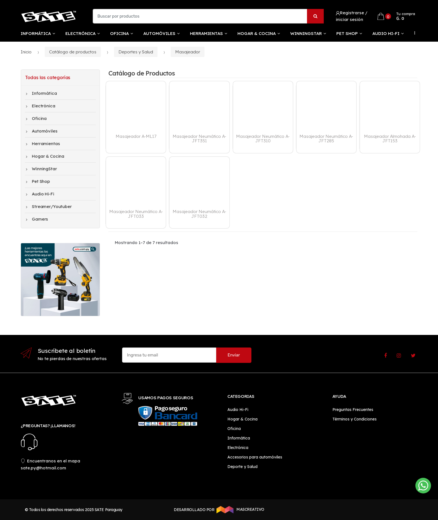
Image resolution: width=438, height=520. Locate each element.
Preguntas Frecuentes (352, 409)
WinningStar (306, 33)
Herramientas (206, 33)
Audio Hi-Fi (385, 33)
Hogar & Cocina (256, 33)
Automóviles (159, 33)
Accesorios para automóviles (254, 457)
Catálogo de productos (72, 52)
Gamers (37, 219)
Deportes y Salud (135, 52)
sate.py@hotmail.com (43, 468)
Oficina (119, 33)
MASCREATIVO (239, 509)
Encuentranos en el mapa (50, 461)
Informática (36, 33)
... (413, 33)
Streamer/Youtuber (49, 206)
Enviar (234, 355)
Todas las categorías (47, 77)
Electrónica (80, 33)
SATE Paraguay (108, 509)
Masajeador (187, 52)
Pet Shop (347, 33)
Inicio (26, 52)
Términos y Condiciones (354, 419)
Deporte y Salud (242, 466)
